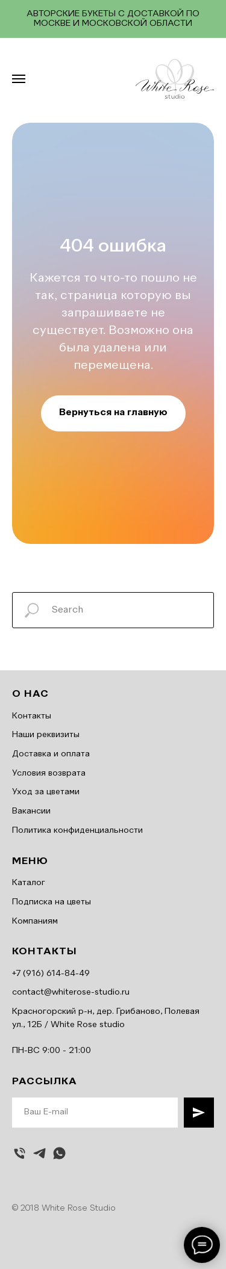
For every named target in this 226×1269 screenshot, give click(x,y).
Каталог (28, 882)
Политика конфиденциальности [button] (77, 830)
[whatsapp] (59, 1153)
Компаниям (35, 921)
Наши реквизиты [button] (46, 734)
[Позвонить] (19, 1153)
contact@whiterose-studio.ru (71, 992)
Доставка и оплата (51, 754)
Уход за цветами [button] (46, 792)
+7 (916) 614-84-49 (51, 973)
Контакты (31, 716)
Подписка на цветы (51, 902)
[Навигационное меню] (18, 79)
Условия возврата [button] (49, 773)
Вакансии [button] (31, 811)
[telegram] (39, 1153)
